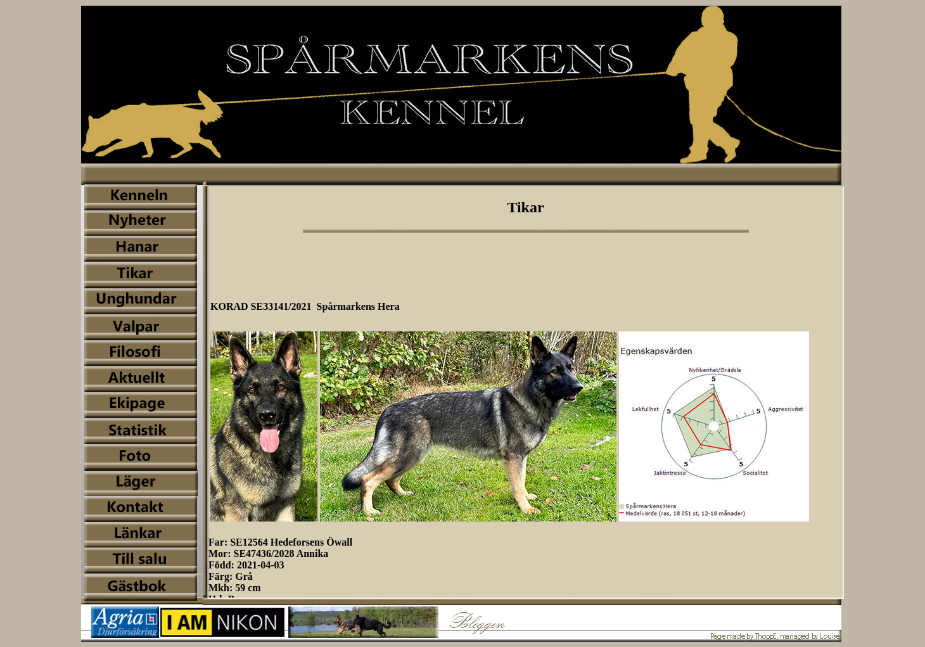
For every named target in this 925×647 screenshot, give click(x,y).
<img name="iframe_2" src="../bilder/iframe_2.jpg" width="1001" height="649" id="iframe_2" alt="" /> (525, 392)
